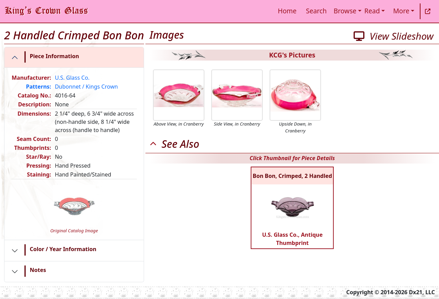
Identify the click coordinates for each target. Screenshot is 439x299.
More (401, 10)
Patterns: (38, 86)
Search (316, 10)
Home (287, 10)
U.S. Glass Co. (72, 77)
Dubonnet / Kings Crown (86, 86)
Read (372, 10)
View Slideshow (394, 35)
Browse (345, 10)
